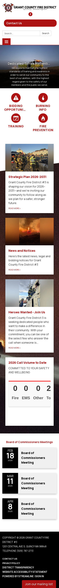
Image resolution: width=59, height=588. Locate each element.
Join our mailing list (39, 584)
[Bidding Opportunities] (16, 102)
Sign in (39, 576)
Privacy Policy (11, 563)
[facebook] (30, 15)
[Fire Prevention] (43, 122)
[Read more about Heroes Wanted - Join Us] (29, 316)
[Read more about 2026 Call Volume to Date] (29, 391)
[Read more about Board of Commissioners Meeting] (29, 457)
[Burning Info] (43, 102)
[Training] (16, 120)
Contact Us (14, 23)
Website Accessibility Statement (24, 572)
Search (45, 33)
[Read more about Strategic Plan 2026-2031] (29, 178)
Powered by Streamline (18, 576)
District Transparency (18, 567)
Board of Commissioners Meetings (29, 442)
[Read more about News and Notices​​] (29, 246)
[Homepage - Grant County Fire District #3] (29, 7)
